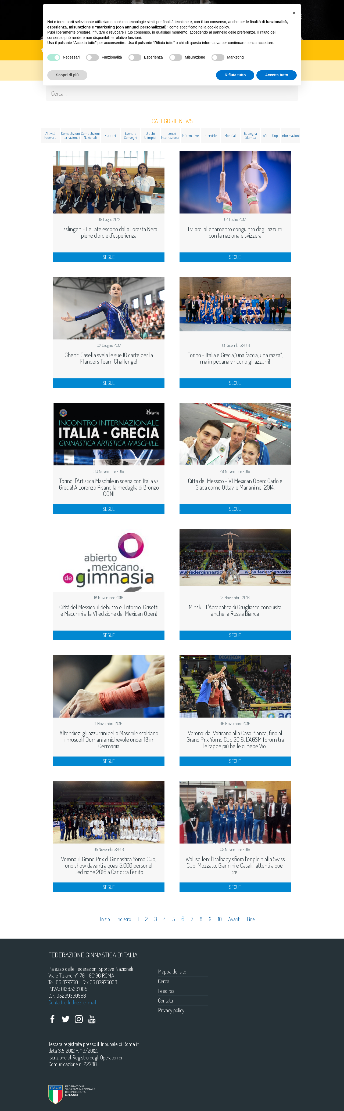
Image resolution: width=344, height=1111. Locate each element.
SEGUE (109, 257)
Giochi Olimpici (150, 135)
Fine (251, 919)
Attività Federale (50, 135)
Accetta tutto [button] (276, 75)
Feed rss (166, 990)
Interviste (210, 135)
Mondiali (230, 135)
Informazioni (290, 135)
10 (220, 919)
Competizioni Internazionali (70, 135)
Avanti (234, 919)
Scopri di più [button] (67, 75)
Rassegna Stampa (250, 135)
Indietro (123, 919)
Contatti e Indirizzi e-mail (72, 1002)
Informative (190, 135)
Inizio (105, 919)
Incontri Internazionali (170, 135)
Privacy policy (171, 1010)
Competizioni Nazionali (90, 135)
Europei (110, 135)
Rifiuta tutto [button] (235, 75)
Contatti (165, 1000)
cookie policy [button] (218, 27)
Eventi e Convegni (130, 135)
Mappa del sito (172, 971)
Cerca (163, 981)
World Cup (270, 135)
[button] (294, 13)
